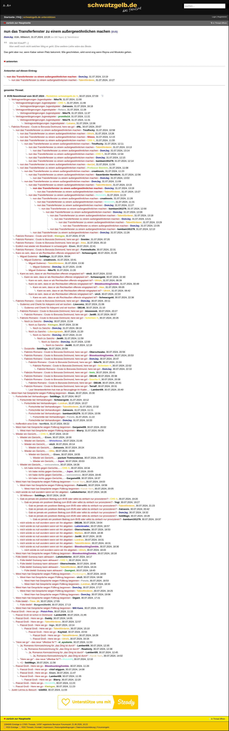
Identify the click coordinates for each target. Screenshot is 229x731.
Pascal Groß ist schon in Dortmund (34, 615)
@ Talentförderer (72, 37)
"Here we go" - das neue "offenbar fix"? (36, 642)
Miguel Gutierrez (28, 256)
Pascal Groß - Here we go (25, 611)
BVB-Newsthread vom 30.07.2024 (25, 96)
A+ (9, 5)
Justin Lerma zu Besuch (23, 689)
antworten (12, 61)
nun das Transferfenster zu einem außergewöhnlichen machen (44, 80)
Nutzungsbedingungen (65, 727)
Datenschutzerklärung (85, 727)
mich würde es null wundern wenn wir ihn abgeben (42, 492)
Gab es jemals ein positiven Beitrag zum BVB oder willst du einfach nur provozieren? (64, 498)
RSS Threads (26, 727)
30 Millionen (26, 495)
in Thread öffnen (220, 23)
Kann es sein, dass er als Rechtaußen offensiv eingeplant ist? (48, 253)
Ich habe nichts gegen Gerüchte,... (42, 468)
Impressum (48, 727)
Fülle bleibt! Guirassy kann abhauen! (35, 556)
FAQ (19, 17)
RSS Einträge (11, 727)
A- (4, 5)
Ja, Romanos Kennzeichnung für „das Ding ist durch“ (47, 645)
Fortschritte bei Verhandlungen (32, 396)
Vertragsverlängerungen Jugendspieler (31, 99)
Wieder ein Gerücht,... (27, 434)
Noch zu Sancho (33, 321)
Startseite (9, 17)
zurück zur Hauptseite (18, 23)
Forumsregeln (103, 727)
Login (214, 17)
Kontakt (38, 727)
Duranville (29, 348)
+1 (21, 662)
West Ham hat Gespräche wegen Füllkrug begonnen (38, 393)
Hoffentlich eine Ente (26, 423)
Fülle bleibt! (22, 601)
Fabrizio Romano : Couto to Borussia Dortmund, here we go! (42, 126)
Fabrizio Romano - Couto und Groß (34, 236)
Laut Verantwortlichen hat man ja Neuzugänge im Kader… (59, 389)
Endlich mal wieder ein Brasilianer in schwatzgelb (41, 246)
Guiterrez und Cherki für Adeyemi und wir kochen (45, 304)
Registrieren (222, 17)
